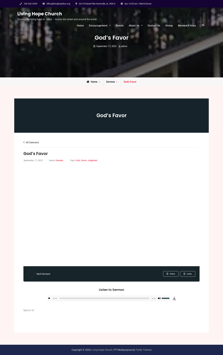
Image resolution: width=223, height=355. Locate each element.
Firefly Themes (144, 349)
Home (80, 25)
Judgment (92, 160)
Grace (84, 160)
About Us (134, 25)
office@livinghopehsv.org (58, 3)
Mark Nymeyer (43, 274)
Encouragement (98, 25)
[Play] (49, 298)
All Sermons (31, 142)
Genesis (59, 160)
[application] (108, 298)
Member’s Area (187, 25)
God (78, 160)
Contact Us (154, 25)
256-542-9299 (30, 3)
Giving (169, 25)
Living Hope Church (39, 14)
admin (124, 46)
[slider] (104, 298)
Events (120, 25)
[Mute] (159, 298)
